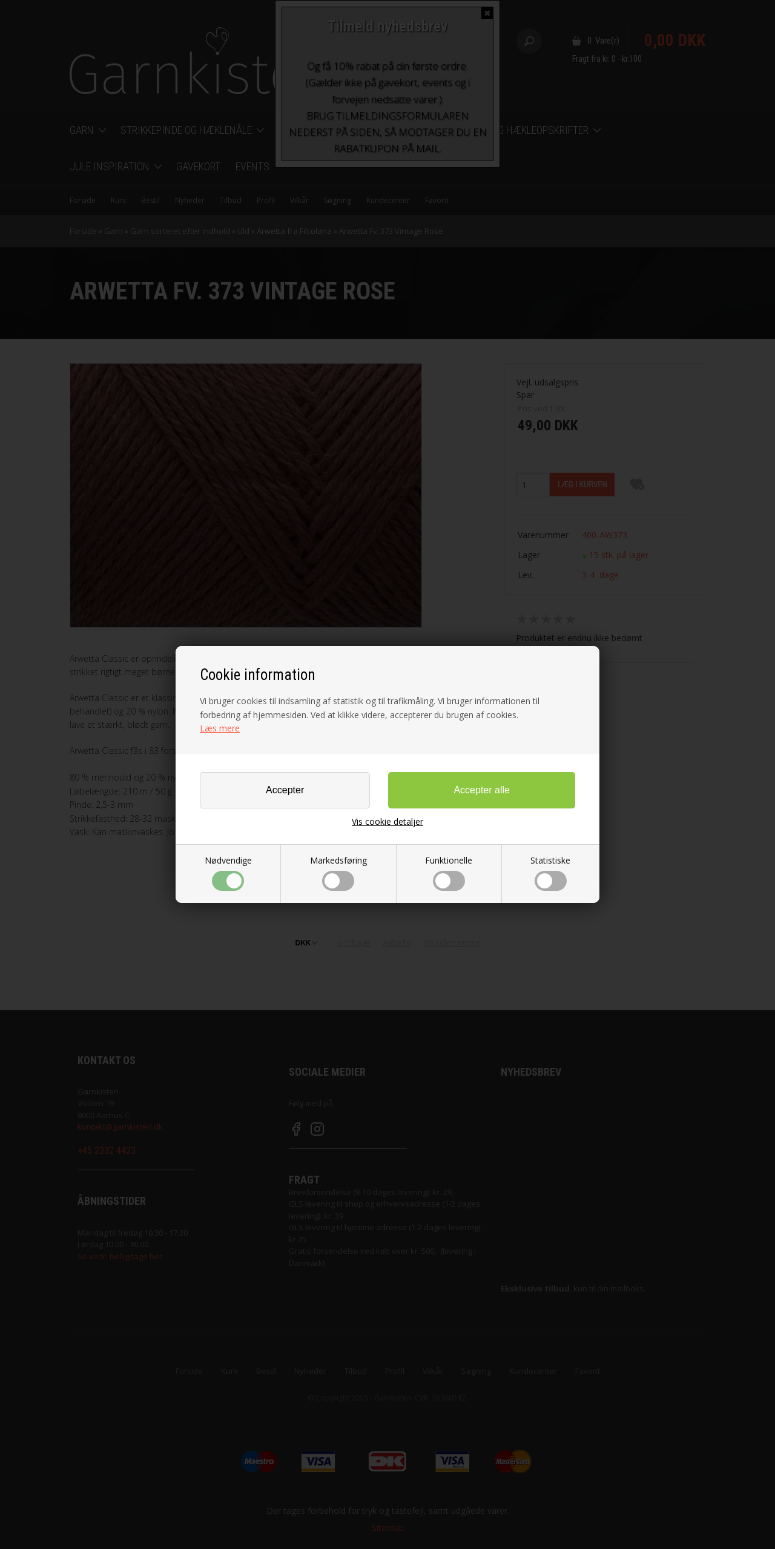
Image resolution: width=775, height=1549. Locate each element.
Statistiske (550, 872)
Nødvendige (228, 872)
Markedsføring (338, 872)
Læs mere (220, 728)
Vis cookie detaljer (387, 822)
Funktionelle (448, 872)
